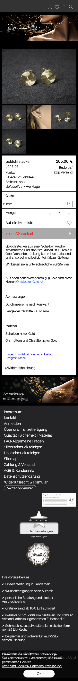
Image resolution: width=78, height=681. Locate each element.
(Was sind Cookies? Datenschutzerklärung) (32, 666)
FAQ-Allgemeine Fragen (24, 441)
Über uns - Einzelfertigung (25, 429)
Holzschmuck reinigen (22, 453)
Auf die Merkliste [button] (19, 223)
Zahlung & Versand (19, 465)
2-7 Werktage (22, 187)
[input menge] (60, 212)
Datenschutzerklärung (22, 476)
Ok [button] (39, 674)
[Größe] (37, 204)
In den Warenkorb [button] (19, 234)
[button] (7, 7)
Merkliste (56, 7)
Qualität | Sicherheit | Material (28, 435)
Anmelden (49, 7)
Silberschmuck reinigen (23, 447)
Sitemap (10, 459)
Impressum (13, 412)
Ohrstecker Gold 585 (30, 282)
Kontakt (10, 418)
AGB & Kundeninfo (19, 470)
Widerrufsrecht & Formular (26, 482)
